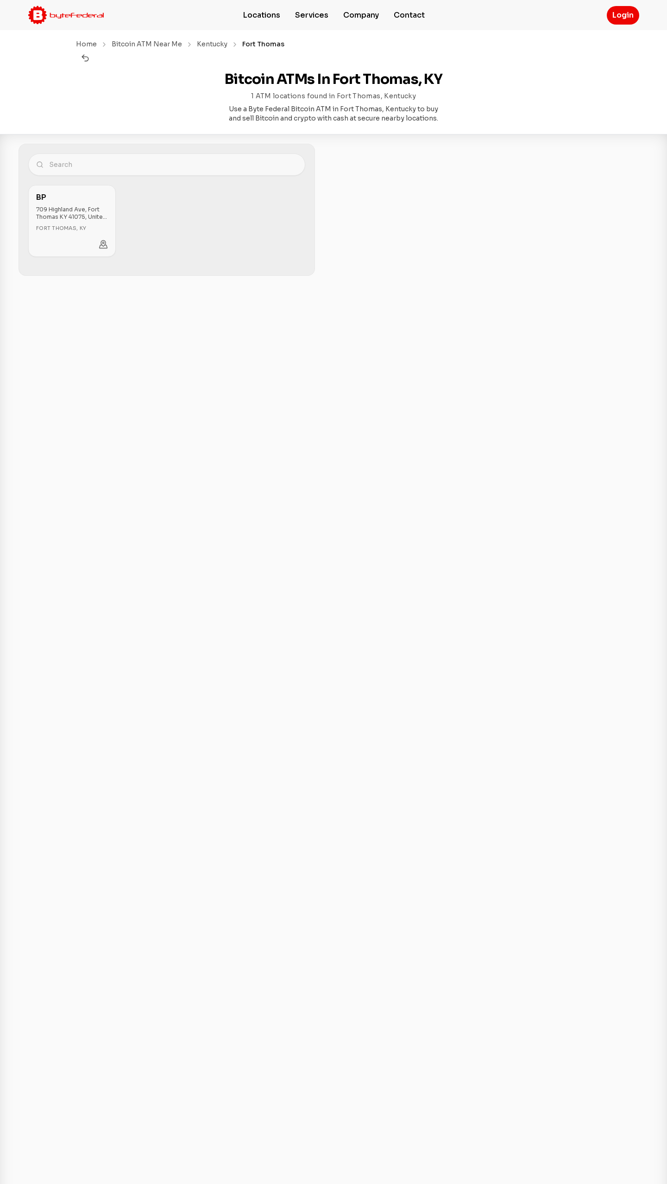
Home (86, 44)
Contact (409, 15)
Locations (261, 15)
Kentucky (212, 44)
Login (623, 15)
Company (361, 15)
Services (311, 15)
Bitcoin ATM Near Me (147, 44)
